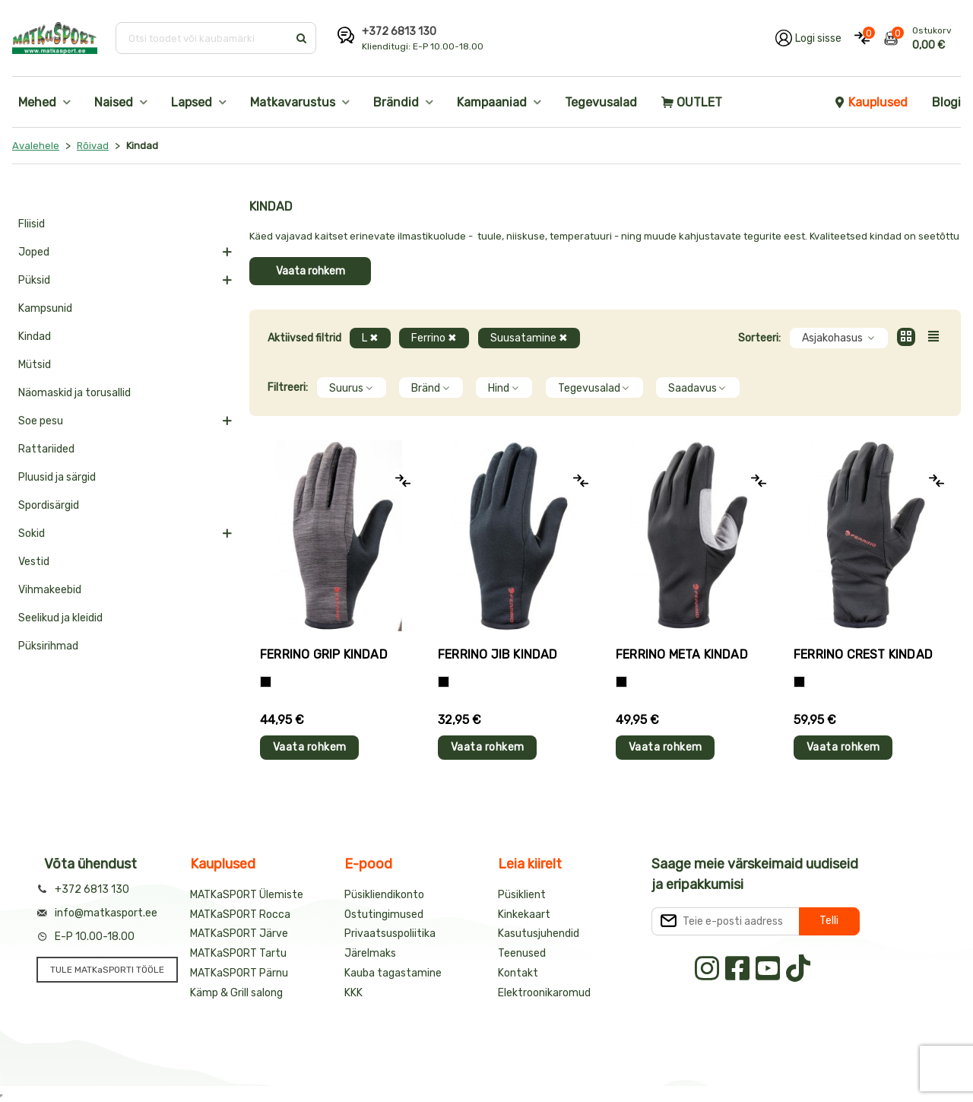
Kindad (34, 336)
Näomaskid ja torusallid (74, 392)
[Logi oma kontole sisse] (808, 38)
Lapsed (191, 102)
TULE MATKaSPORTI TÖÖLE (107, 969)
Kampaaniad (492, 102)
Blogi (946, 102)
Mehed (37, 102)
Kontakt (518, 973)
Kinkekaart (524, 914)
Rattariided (46, 449)
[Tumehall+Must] (265, 682)
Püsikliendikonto (384, 894)
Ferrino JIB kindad (498, 654)
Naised (113, 102)
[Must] (443, 682)
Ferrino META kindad (682, 654)
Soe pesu (40, 420)
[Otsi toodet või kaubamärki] (203, 38)
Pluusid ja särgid (57, 477)
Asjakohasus (839, 338)
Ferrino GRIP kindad (324, 654)
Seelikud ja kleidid (60, 617)
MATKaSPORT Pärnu (239, 973)
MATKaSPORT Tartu (238, 953)
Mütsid (34, 364)
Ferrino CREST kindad (863, 654)
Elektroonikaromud (544, 992)
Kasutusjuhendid (538, 933)
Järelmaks (370, 953)
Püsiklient (522, 894)
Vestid (33, 561)
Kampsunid (45, 308)
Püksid (34, 280)
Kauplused (870, 102)
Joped (33, 252)
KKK (353, 992)
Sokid (31, 533)
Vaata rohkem (310, 271)
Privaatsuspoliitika (390, 933)
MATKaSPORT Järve (239, 933)
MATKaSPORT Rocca (240, 914)
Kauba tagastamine (393, 973)
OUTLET (691, 102)
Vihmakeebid (49, 589)
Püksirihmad (48, 646)
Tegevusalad (601, 102)
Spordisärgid (48, 505)
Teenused (522, 953)
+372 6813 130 (399, 31)
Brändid (396, 102)
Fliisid (31, 224)
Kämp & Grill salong (236, 992)
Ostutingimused (383, 914)
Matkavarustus (292, 102)
